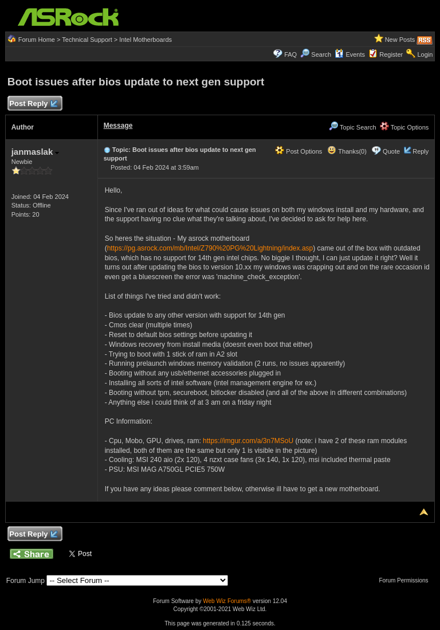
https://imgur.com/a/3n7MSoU (248, 441)
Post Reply (33, 104)
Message (118, 126)
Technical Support (87, 39)
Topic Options (404, 127)
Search (321, 54)
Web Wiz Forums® (227, 601)
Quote (391, 151)
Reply (420, 151)
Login (425, 54)
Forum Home (36, 39)
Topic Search (352, 127)
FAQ (290, 54)
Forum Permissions (406, 580)
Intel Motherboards (145, 39)
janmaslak (35, 151)
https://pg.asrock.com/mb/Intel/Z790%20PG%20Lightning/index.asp (210, 248)
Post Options (298, 151)
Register (391, 54)
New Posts (400, 39)
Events (350, 54)
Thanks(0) (346, 151)
